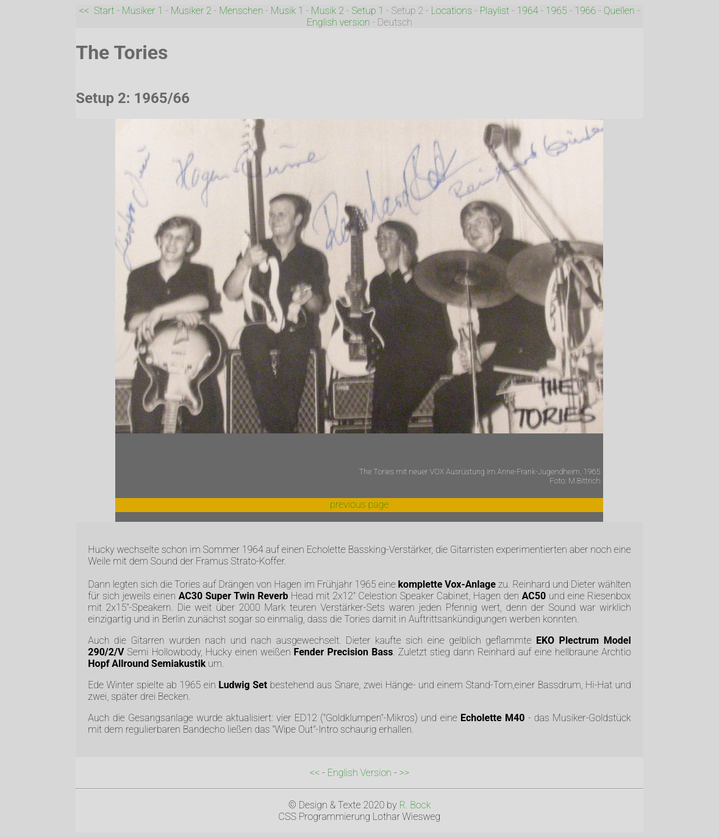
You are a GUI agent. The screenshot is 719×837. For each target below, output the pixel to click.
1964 (527, 10)
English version (338, 22)
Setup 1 (367, 10)
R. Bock (415, 805)
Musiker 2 (191, 10)
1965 (556, 10)
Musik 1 (287, 10)
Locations (452, 10)
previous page (359, 504)
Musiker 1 (142, 10)
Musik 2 (327, 10)
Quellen (619, 10)
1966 (585, 10)
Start (104, 10)
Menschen (241, 10)
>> (404, 772)
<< (84, 10)
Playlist (495, 10)
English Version (359, 772)
